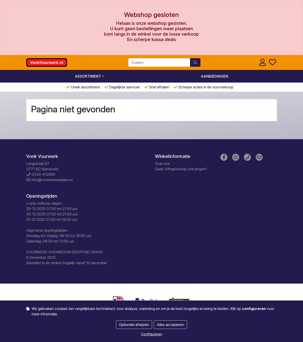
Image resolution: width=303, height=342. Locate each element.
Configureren (151, 334)
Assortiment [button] (88, 76)
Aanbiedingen (214, 76)
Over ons (162, 163)
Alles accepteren (170, 324)
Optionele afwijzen (134, 324)
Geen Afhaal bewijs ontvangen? (181, 169)
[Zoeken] (159, 62)
